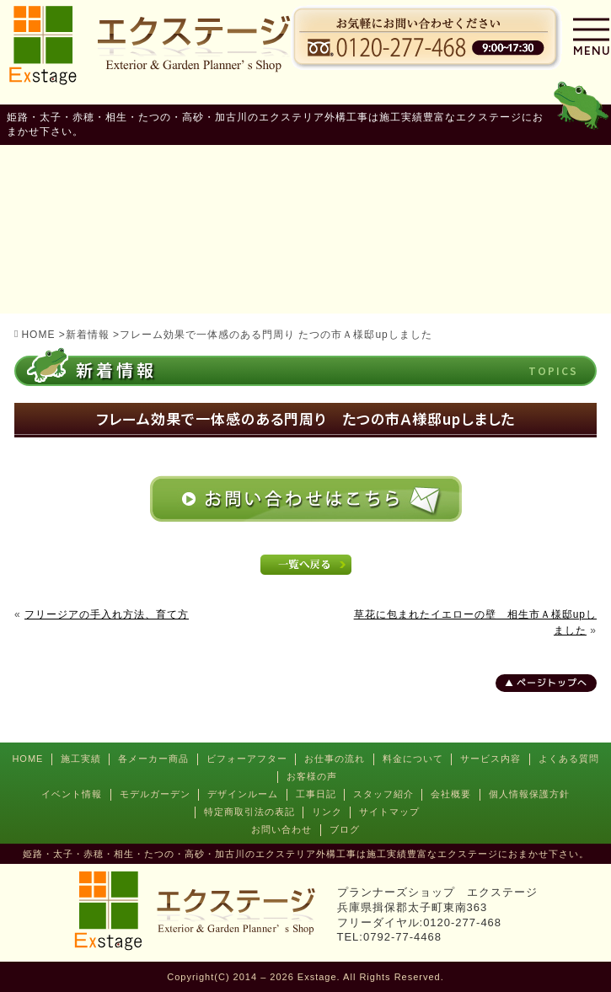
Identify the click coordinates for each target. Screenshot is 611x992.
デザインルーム (242, 794)
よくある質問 (569, 758)
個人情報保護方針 (529, 794)
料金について (413, 758)
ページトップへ (552, 682)
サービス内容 (490, 758)
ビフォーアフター (246, 758)
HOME (27, 758)
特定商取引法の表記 (249, 812)
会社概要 (451, 794)
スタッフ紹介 (383, 794)
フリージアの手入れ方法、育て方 (106, 614)
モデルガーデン (155, 794)
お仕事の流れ (334, 758)
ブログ (345, 829)
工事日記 (316, 794)
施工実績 (81, 758)
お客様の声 (312, 776)
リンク (327, 812)
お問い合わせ (281, 829)
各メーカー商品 (153, 758)
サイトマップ (389, 812)
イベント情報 (71, 794)
